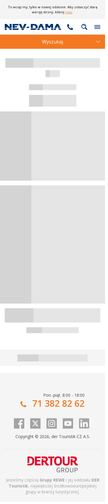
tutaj (68, 12)
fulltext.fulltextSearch (84, 27)
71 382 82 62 (70, 27)
